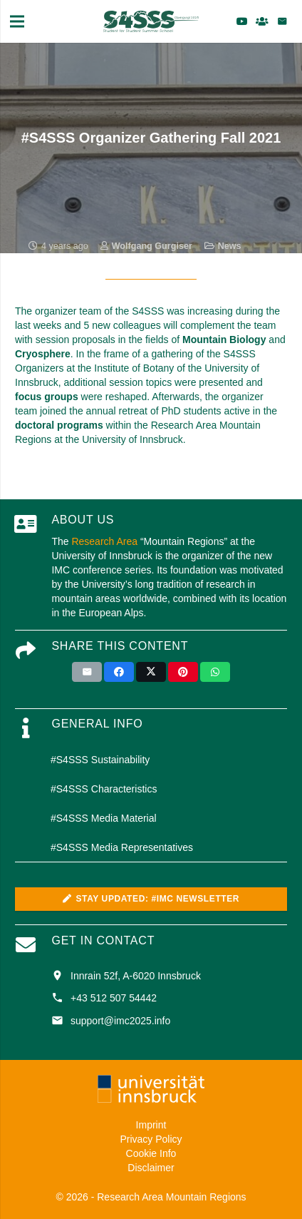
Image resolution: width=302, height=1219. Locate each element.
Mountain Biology (224, 339)
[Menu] (17, 21)
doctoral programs (59, 425)
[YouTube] (242, 21)
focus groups (46, 396)
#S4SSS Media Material (104, 818)
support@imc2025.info (120, 1020)
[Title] (262, 21)
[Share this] (119, 672)
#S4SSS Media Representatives (122, 847)
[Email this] (87, 672)
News (229, 246)
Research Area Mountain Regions (171, 1197)
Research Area (104, 541)
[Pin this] (183, 672)
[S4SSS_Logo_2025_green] (150, 21)
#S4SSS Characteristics (104, 789)
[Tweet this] (151, 672)
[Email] (282, 21)
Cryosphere (43, 353)
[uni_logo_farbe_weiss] (151, 1089)
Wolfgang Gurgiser (152, 246)
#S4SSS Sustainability (100, 759)
